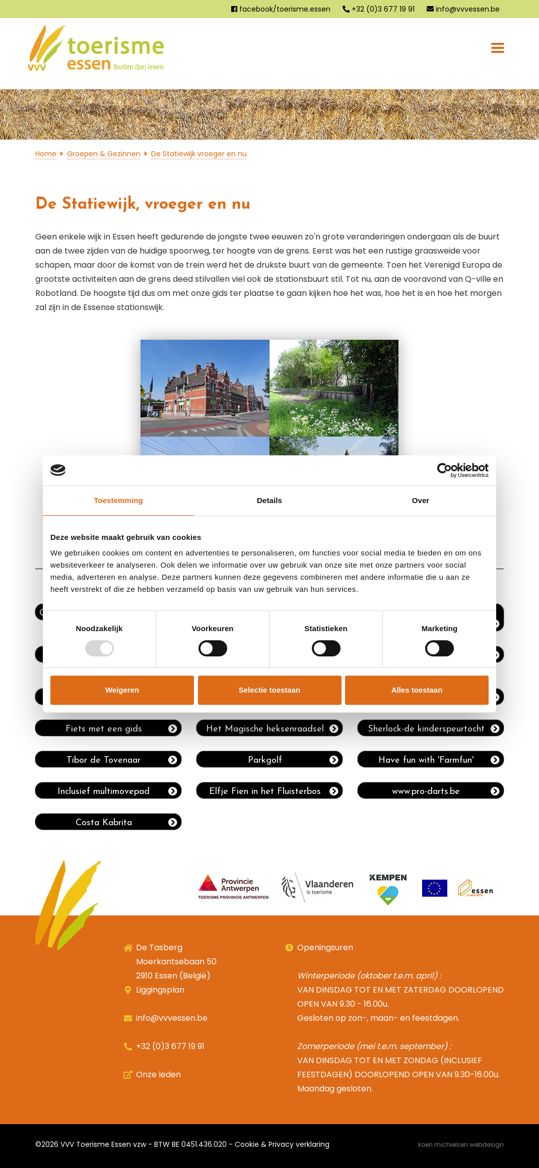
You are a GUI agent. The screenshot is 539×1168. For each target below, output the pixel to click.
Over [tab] (421, 500)
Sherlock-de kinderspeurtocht (434, 729)
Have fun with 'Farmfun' (439, 760)
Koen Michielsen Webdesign (461, 1144)
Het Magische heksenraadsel (272, 729)
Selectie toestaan (270, 690)
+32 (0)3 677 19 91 (379, 9)
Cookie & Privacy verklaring (282, 1144)
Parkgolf (293, 760)
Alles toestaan (417, 690)
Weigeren (122, 690)
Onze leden (158, 1074)
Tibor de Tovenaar (121, 760)
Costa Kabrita (126, 823)
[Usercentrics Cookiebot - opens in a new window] (444, 470)
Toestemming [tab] (118, 500)
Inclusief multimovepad (117, 791)
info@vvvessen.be (463, 9)
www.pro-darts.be (446, 791)
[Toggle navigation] (497, 47)
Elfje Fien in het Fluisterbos (274, 791)
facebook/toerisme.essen (280, 9)
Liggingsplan (160, 990)
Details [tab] (269, 500)
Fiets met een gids (121, 729)
